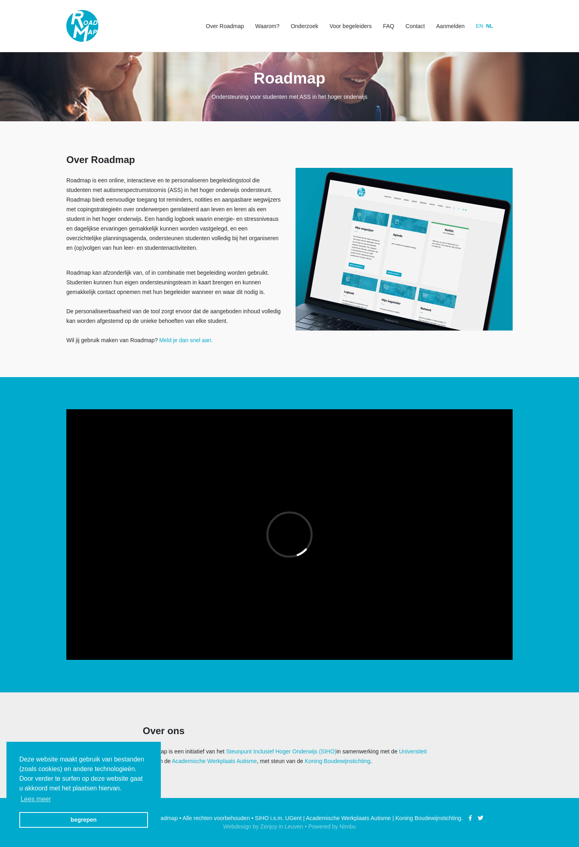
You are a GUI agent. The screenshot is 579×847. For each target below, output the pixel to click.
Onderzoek (304, 26)
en (479, 26)
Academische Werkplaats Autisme (214, 761)
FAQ (388, 26)
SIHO (262, 818)
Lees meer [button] (36, 799)
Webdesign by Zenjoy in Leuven (263, 826)
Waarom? (267, 26)
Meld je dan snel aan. (186, 340)
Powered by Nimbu (332, 826)
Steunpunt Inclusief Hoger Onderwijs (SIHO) (281, 751)
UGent (293, 818)
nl (489, 26)
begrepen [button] (84, 819)
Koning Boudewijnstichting (337, 761)
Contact (415, 26)
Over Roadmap (225, 26)
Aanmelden (450, 26)
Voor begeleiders (350, 26)
